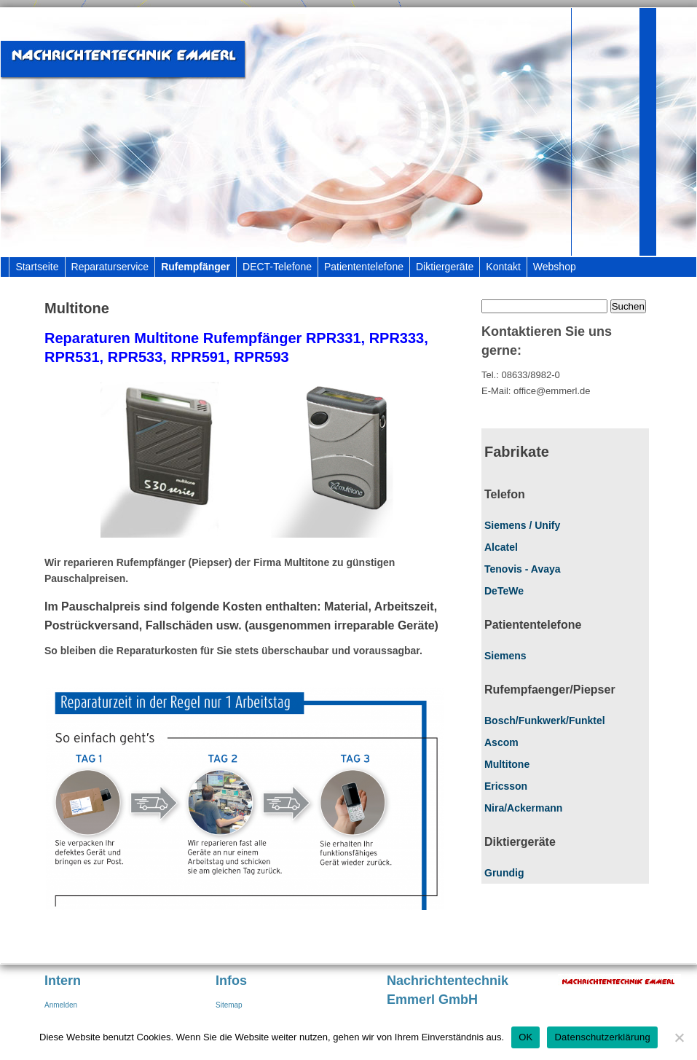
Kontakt (503, 266)
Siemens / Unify (522, 525)
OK (525, 1037)
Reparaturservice (110, 266)
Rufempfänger (195, 266)
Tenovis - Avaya (522, 569)
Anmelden (60, 1005)
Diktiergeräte (444, 266)
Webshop (554, 266)
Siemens (505, 655)
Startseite (36, 266)
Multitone (506, 764)
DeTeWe (504, 591)
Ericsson (505, 786)
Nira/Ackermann (523, 808)
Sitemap (229, 1005)
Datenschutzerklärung (602, 1037)
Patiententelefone (363, 266)
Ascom (501, 742)
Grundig (504, 873)
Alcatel (501, 547)
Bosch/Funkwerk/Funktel (544, 720)
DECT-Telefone (277, 266)
